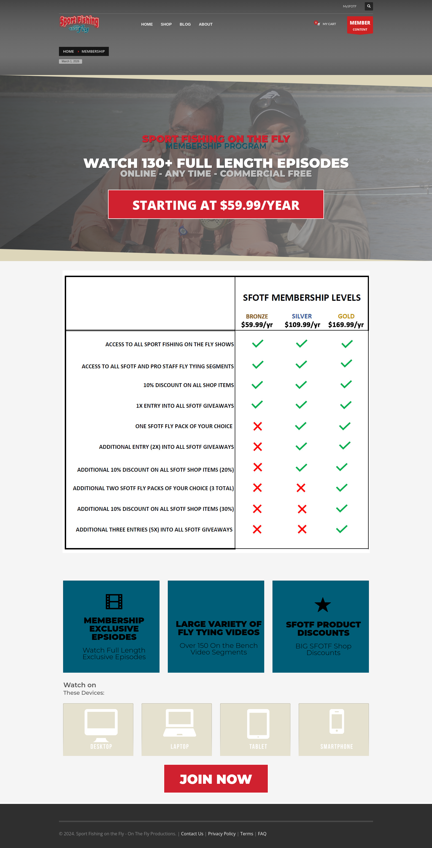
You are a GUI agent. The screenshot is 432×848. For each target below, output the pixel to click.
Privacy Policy (222, 834)
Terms (246, 834)
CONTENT (360, 26)
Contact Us (192, 834)
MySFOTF (350, 6)
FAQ (262, 834)
